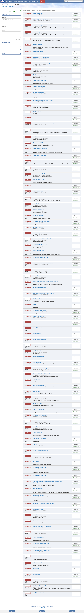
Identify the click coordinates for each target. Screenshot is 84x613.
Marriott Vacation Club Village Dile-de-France (43, 238)
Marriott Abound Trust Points (39, 106)
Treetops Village (36, 233)
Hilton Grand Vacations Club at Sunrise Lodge (43, 123)
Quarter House (36, 568)
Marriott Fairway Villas (38, 13)
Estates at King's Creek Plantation (41, 32)
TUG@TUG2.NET (42, 607)
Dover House (36, 461)
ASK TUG (42, 611)
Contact (33, 1)
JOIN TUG (12, 611)
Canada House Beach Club (39, 136)
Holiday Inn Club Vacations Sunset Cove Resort (44, 503)
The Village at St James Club (39, 467)
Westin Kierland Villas (38, 270)
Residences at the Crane (38, 495)
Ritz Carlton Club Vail (38, 227)
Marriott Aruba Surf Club (38, 316)
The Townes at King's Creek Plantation (42, 25)
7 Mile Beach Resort (37, 362)
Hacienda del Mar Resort (38, 356)
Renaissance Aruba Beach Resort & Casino (43, 100)
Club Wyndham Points (38, 403)
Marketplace (18, 1)
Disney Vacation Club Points (39, 287)
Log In (38, 1)
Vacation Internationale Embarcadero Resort (43, 532)
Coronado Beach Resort (38, 179)
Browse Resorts (11, 6)
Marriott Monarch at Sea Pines (40, 173)
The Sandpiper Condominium (39, 310)
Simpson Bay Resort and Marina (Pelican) (42, 19)
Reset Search (11, 9)
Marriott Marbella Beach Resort (40, 148)
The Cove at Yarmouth (38, 215)
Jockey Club (35, 444)
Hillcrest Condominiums (38, 209)
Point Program (5, 34)
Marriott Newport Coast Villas (39, 155)
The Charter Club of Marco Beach (40, 415)
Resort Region (5, 26)
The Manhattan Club (37, 168)
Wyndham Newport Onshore (39, 74)
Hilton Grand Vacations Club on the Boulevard (43, 373)
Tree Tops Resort (37, 350)
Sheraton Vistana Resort (38, 421)
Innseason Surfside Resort (39, 86)
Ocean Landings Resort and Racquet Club (42, 68)
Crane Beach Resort (37, 488)
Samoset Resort (36, 275)
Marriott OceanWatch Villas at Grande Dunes (43, 263)
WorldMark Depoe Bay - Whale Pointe (41, 550)
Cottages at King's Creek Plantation (41, 57)
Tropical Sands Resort (38, 580)
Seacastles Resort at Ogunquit (40, 203)
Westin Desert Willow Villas (39, 250)
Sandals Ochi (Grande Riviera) (40, 368)
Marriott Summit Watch (38, 191)
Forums (25, 1)
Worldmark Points (37, 333)
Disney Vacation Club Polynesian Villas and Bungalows (45, 281)
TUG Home (4, 6)
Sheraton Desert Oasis (38, 509)
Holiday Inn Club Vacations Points (40, 322)
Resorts (9, 1)
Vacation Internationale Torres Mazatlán (42, 526)
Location (3, 30)
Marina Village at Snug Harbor (40, 438)
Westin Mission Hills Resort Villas (40, 142)
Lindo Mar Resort (37, 455)
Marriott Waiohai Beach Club (39, 80)
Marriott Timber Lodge (38, 432)
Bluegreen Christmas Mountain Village (42, 63)
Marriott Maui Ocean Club (39, 198)
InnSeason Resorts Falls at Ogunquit (41, 221)
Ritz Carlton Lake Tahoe (38, 92)
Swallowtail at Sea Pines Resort (40, 244)
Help (30, 1)
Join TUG (42, 1)
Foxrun (34, 304)
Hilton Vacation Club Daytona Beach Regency (43, 293)
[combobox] (11, 24)
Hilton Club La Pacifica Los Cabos (41, 327)
